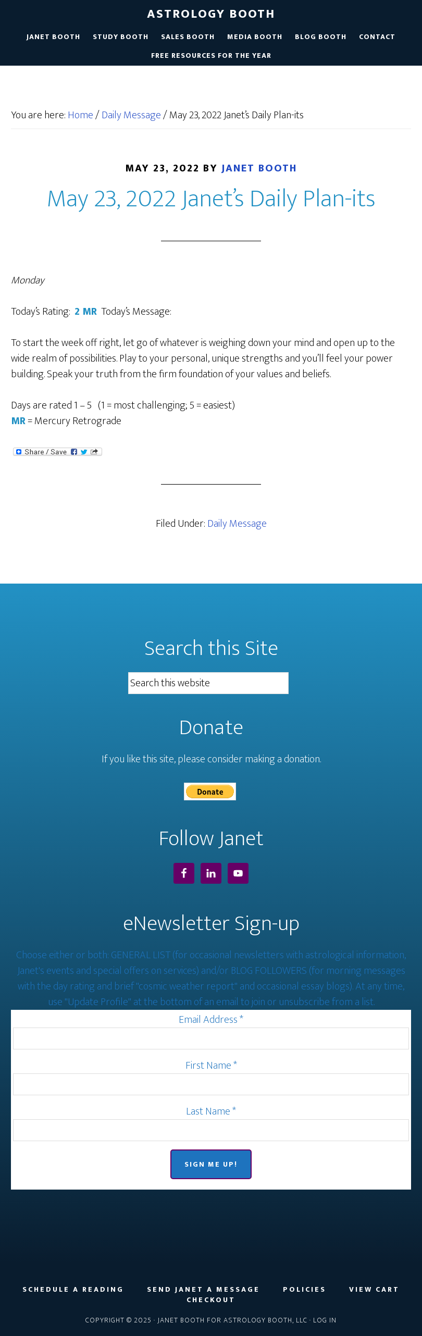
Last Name (211, 1111)
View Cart (374, 1289)
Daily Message (237, 524)
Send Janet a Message (203, 1289)
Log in (325, 1320)
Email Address (211, 1020)
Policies (304, 1289)
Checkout (211, 1300)
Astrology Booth (211, 14)
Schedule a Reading (73, 1289)
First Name (211, 1065)
